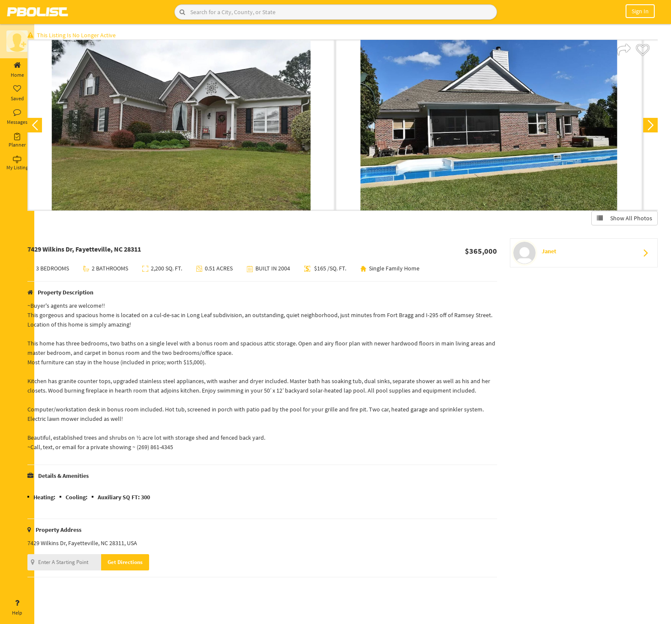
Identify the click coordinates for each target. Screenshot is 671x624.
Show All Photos (622, 220)
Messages (17, 117)
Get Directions (138, 582)
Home (17, 70)
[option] (194, 127)
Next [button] (648, 127)
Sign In (640, 11)
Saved (17, 93)
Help (17, 608)
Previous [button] (48, 127)
